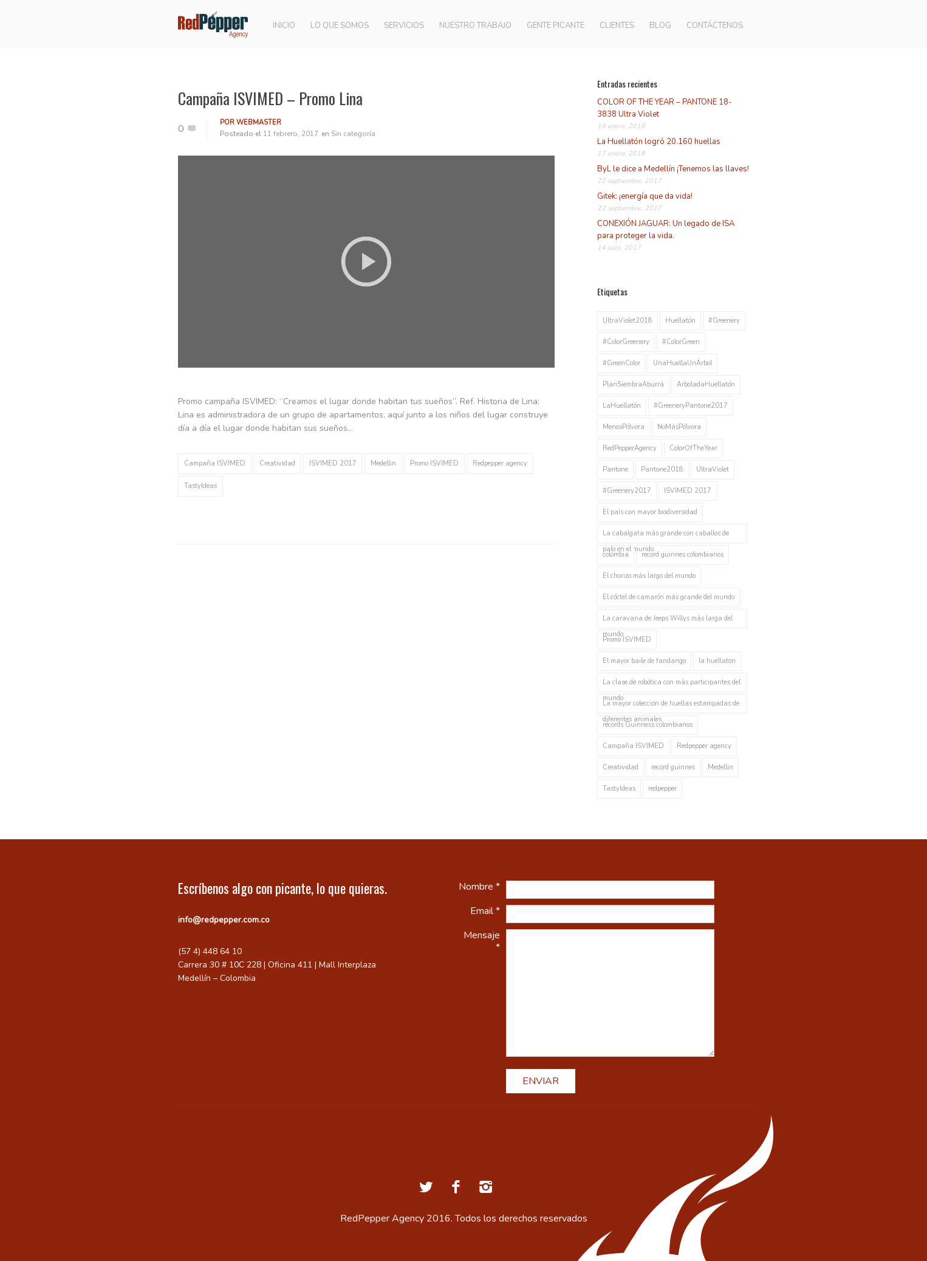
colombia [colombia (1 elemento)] (616, 554)
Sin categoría (353, 134)
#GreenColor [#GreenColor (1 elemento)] (621, 363)
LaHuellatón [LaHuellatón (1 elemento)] (622, 405)
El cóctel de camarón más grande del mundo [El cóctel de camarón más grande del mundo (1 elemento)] (668, 597)
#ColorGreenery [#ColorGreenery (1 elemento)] (626, 341)
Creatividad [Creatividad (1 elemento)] (620, 767)
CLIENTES (617, 26)
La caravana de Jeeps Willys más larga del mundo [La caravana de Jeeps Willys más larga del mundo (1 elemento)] (668, 621)
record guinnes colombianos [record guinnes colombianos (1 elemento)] (682, 554)
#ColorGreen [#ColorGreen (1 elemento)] (681, 341)
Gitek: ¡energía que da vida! (645, 196)
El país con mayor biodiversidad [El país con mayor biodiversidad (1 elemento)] (650, 512)
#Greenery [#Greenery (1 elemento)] (724, 320)
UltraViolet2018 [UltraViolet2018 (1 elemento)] (627, 320)
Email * (485, 911)
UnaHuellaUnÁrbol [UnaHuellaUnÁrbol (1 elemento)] (682, 363)
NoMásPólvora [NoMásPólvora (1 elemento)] (679, 426)
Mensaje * (481, 941)
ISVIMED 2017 (333, 463)
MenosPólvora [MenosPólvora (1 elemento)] (624, 426)
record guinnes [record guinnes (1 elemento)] (673, 767)
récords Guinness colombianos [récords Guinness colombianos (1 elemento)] (648, 724)
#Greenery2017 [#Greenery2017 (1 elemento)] (627, 490)
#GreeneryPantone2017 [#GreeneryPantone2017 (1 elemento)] (691, 405)
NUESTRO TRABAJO (475, 26)
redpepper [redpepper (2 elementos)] (662, 788)
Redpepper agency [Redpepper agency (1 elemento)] (704, 746)
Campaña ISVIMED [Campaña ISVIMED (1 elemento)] (633, 746)
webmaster (258, 122)
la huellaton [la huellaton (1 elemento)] (717, 660)
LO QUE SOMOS (339, 26)
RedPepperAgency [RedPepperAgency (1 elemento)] (630, 448)
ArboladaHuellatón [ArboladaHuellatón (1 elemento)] (706, 384)
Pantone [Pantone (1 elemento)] (615, 469)
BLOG (660, 26)
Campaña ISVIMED (214, 463)
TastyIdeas (200, 485)
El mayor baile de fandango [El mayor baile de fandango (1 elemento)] (644, 660)
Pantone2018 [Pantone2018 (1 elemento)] (662, 469)
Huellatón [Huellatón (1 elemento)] (680, 320)
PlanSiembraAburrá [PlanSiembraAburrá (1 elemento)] (633, 384)
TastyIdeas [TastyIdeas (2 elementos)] (619, 788)
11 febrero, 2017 (290, 134)
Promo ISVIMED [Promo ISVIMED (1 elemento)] (627, 639)
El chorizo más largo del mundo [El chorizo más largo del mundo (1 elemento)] (649, 575)
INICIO (284, 26)
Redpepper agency (500, 463)
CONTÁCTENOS (714, 26)
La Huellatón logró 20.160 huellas (658, 141)
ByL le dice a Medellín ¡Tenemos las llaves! (673, 168)
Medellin (383, 463)
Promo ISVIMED (434, 463)
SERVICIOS (404, 26)
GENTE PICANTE (555, 26)
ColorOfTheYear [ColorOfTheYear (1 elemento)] (693, 448)
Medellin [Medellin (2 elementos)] (720, 767)
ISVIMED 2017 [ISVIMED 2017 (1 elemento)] (687, 490)
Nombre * (479, 887)
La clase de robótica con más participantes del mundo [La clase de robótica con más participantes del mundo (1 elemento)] (672, 685)
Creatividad (277, 463)
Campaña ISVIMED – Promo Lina (270, 98)
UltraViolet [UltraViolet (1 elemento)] (712, 469)
